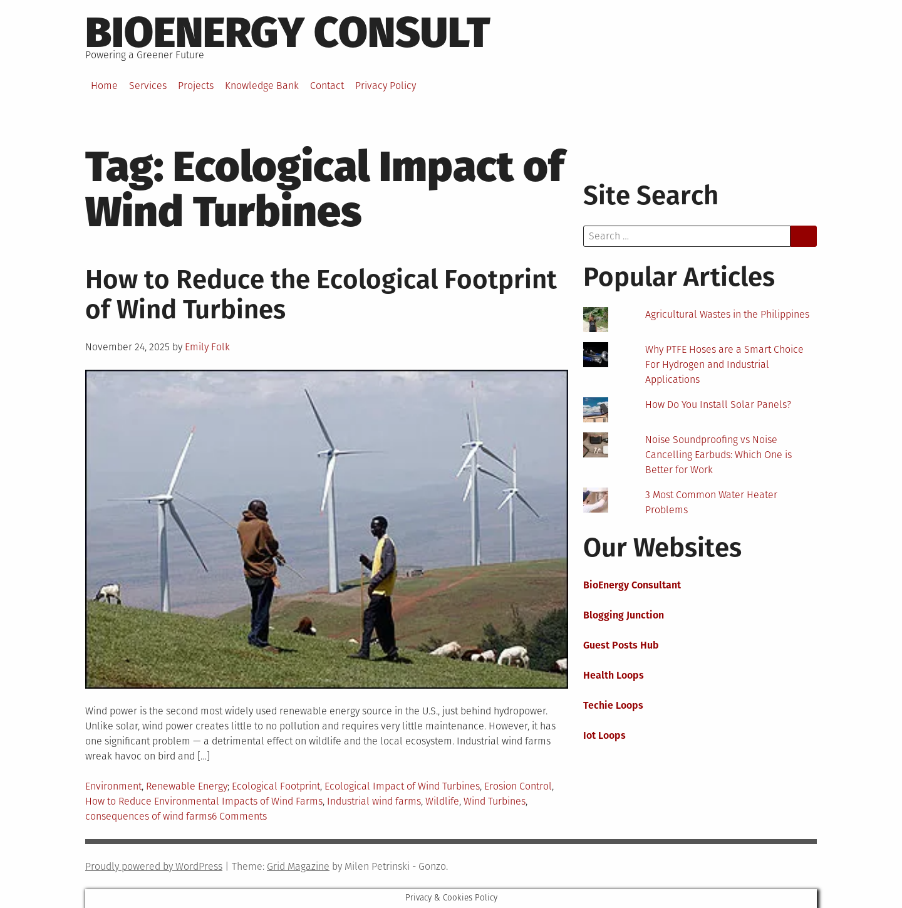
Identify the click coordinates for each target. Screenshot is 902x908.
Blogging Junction (623, 615)
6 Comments (239, 816)
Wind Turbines (495, 801)
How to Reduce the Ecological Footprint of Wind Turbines (321, 294)
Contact (327, 85)
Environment (113, 786)
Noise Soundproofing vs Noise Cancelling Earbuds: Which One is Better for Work (718, 455)
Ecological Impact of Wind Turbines (402, 786)
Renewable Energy (186, 786)
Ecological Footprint (276, 786)
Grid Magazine (298, 866)
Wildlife (442, 801)
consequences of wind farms (148, 816)
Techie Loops (613, 705)
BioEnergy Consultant (632, 585)
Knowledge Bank (262, 85)
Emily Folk (207, 347)
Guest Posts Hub (621, 645)
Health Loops (613, 675)
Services (148, 85)
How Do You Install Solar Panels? (718, 404)
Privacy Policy (385, 85)
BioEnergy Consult (287, 32)
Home (104, 85)
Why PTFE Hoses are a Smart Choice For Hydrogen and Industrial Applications (724, 364)
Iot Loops (604, 735)
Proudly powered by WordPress (153, 866)
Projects (196, 85)
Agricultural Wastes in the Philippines (727, 314)
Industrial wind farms (374, 801)
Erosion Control (518, 786)
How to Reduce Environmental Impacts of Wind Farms (204, 801)
